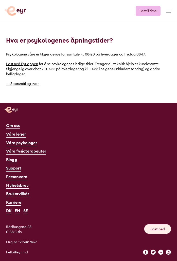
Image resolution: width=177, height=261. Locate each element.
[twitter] (153, 252)
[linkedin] (160, 252)
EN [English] (17, 210)
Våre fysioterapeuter (26, 151)
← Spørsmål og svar (22, 83)
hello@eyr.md (17, 252)
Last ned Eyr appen (22, 64)
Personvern (16, 176)
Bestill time (148, 11)
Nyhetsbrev (17, 185)
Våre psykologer (21, 142)
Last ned (157, 229)
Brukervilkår (17, 193)
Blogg (11, 159)
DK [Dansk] (9, 210)
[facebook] (145, 252)
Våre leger (16, 134)
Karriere (13, 202)
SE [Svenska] (25, 210)
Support (13, 168)
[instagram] (168, 252)
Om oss (13, 125)
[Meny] (168, 13)
